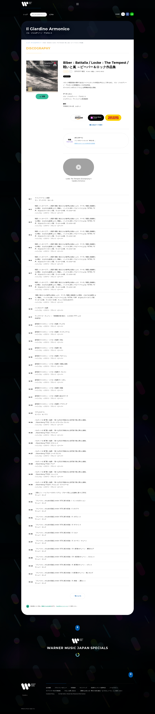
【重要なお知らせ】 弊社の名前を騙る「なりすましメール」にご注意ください (101, 690)
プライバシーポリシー (61, 687)
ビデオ (51, 14)
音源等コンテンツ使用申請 (98, 687)
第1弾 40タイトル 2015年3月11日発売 (85, 143)
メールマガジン (114, 687)
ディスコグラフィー (38, 14)
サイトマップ (83, 687)
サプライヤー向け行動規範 (53, 690)
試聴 (42, 96)
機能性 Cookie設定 (46, 606)
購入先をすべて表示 (96, 125)
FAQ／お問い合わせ (70, 690)
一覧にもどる (77, 596)
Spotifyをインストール (62, 606)
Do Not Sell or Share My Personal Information (72, 694)
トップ (25, 14)
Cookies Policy (50, 694)
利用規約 (73, 687)
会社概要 (48, 687)
